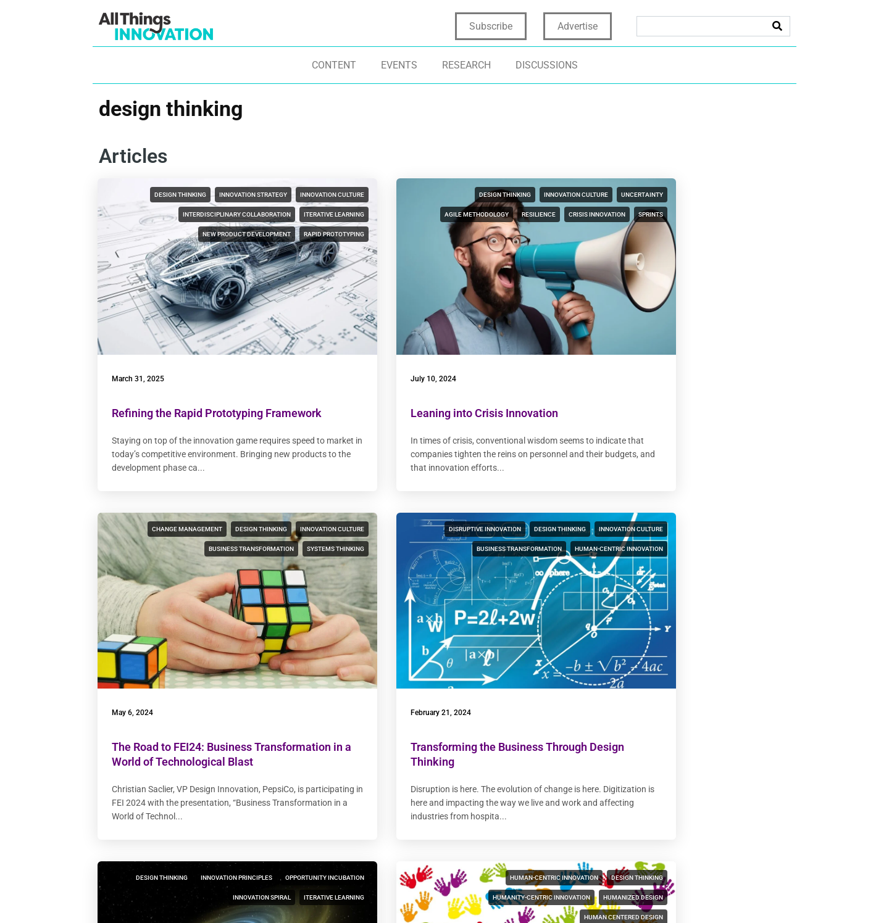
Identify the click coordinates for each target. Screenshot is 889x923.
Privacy (449, 893)
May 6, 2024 (609, 338)
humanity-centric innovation (655, 537)
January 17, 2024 (617, 662)
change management (677, 194)
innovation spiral (511, 537)
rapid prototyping (271, 273)
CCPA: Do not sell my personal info (706, 893)
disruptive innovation (201, 518)
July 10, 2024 (373, 338)
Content (334, 65)
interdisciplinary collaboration (248, 234)
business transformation (734, 214)
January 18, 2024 (380, 662)
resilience (523, 214)
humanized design (747, 537)
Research (466, 65)
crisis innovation (473, 234)
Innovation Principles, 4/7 (414, 696)
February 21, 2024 (143, 662)
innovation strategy (268, 194)
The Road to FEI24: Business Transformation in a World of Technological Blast (658, 387)
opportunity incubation (429, 537)
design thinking (195, 194)
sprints (527, 234)
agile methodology (460, 214)
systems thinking (748, 234)
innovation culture (270, 214)
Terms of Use (501, 893)
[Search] (777, 26)
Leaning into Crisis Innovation (424, 372)
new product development (258, 253)
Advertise (577, 26)
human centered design (737, 557)
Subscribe (490, 26)
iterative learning (170, 253)
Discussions (546, 65)
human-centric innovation (258, 557)
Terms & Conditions (580, 893)
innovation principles (504, 518)
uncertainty (394, 214)
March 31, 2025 (139, 338)
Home (413, 893)
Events (399, 65)
